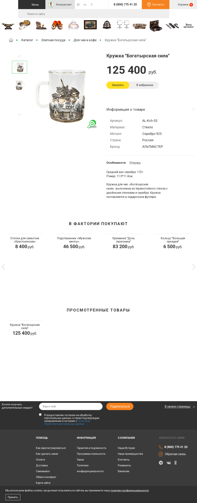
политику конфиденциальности (130, 490)
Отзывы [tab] (135, 162)
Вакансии (123, 471)
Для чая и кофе (85, 40)
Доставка (42, 465)
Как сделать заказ (47, 453)
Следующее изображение (19, 56)
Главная (11, 40)
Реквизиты (124, 465)
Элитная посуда (53, 40)
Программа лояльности (91, 453)
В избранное (144, 85)
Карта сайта (43, 482)
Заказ (80, 459)
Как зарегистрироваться (51, 448)
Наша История (126, 448)
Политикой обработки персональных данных (67, 422)
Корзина (185, 5)
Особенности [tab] (116, 162)
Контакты (158, 4)
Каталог (27, 40)
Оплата (40, 459)
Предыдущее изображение (19, 114)
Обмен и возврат (46, 477)
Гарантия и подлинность (91, 448)
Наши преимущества (130, 453)
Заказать (118, 85)
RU (183, 14)
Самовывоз (43, 471)
